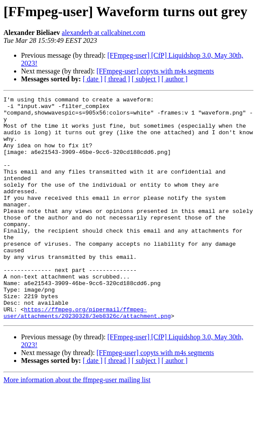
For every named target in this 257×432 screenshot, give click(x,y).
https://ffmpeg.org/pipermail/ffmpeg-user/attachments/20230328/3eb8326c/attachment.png (87, 356)
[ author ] (175, 79)
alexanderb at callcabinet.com (103, 32)
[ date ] (92, 79)
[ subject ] (146, 79)
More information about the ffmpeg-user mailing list (77, 424)
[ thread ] (117, 79)
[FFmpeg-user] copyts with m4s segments (155, 71)
